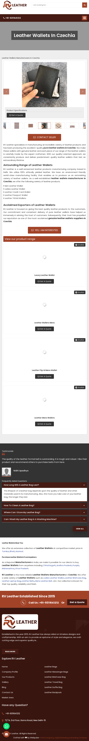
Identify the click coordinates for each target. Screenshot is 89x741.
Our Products (8, 677)
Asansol (19, 551)
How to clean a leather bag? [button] (19, 505)
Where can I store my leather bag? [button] (22, 512)
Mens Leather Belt (43, 581)
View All (80, 529)
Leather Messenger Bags (56, 671)
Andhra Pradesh (64, 565)
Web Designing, (47, 737)
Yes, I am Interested (44, 230)
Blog (4, 687)
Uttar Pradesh (21, 568)
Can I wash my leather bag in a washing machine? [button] (30, 519)
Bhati (12, 551)
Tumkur (5, 551)
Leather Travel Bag (53, 682)
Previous (6, 91)
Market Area (8, 697)
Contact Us (7, 692)
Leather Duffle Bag (53, 687)
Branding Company (79, 737)
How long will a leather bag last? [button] (21, 484)
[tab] (44, 485)
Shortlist (79, 245)
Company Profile (10, 671)
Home (5, 666)
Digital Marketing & (62, 737)
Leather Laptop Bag (11, 581)
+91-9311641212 (12, 17)
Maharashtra (8, 568)
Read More (10, 651)
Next (83, 91)
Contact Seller (44, 137)
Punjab (76, 565)
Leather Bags (50, 666)
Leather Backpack (52, 692)
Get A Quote (44, 281)
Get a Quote (77, 602)
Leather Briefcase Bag (75, 577)
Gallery (5, 682)
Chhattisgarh (49, 565)
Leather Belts (28, 581)
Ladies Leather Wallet (53, 577)
